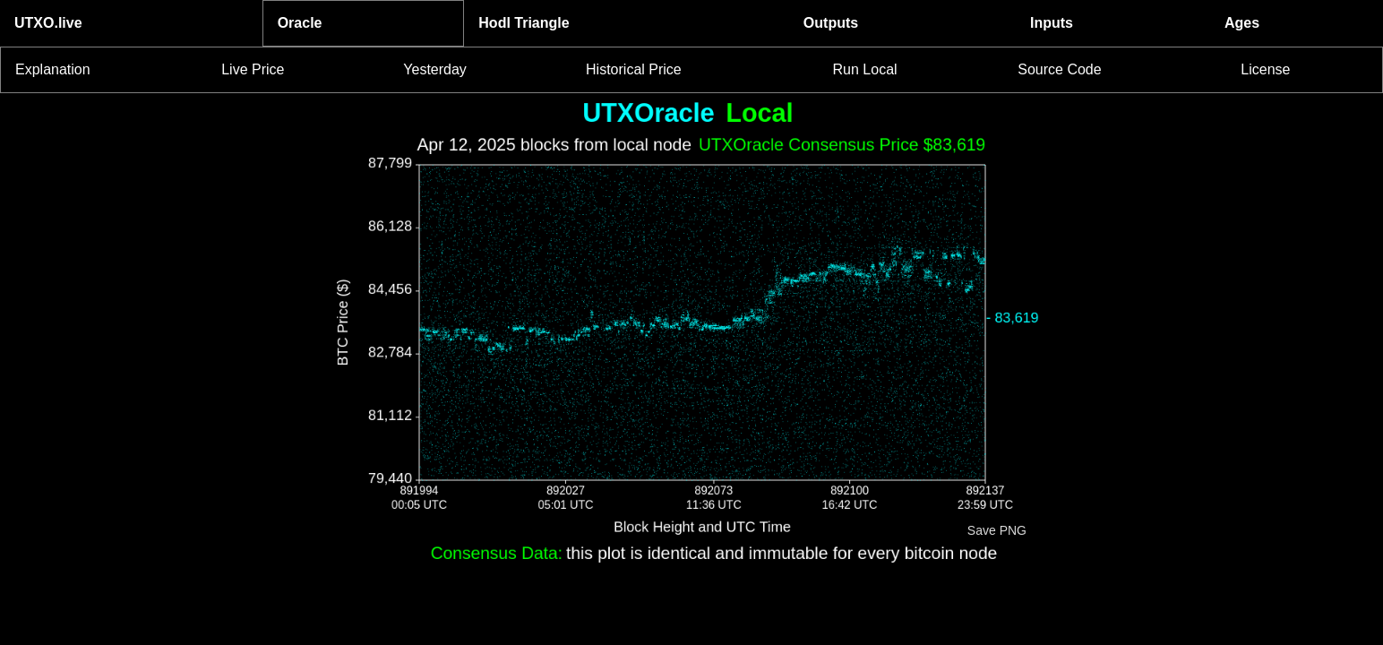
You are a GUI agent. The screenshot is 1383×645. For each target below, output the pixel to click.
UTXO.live (48, 22)
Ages (1241, 22)
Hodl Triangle (523, 22)
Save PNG (997, 530)
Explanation (52, 69)
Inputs (1051, 22)
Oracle (300, 22)
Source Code (1059, 69)
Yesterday (435, 69)
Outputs (830, 22)
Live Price (252, 69)
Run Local (865, 69)
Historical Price (634, 69)
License (1265, 69)
